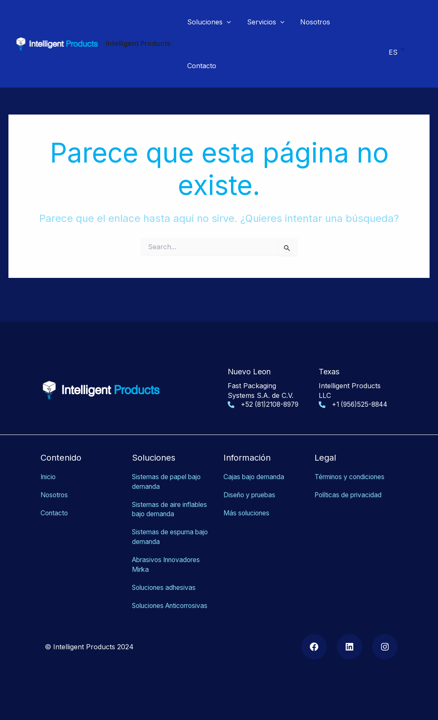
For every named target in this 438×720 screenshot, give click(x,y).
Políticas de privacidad (349, 487)
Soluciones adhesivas (166, 578)
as (174, 606)
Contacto (55, 505)
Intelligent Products (138, 43)
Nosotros (55, 487)
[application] (225, 22)
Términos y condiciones (352, 469)
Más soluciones (248, 505)
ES (393, 49)
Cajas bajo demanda (255, 469)
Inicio (48, 469)
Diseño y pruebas (251, 487)
